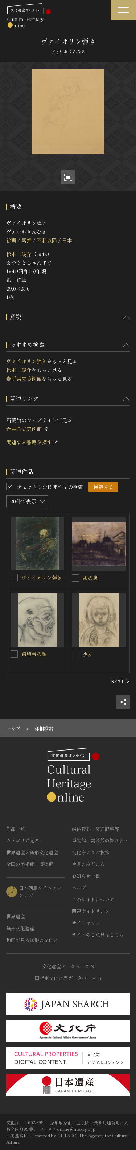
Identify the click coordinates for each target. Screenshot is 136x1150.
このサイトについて (93, 899)
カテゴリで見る (22, 840)
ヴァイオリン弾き (26, 361)
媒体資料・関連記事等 (95, 828)
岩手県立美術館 (24, 378)
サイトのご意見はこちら (98, 934)
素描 (26, 240)
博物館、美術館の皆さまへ (100, 840)
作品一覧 (15, 828)
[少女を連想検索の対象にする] (75, 654)
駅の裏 (90, 578)
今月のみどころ (88, 864)
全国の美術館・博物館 (29, 864)
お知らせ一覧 (86, 875)
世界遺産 (15, 916)
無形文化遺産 (20, 928)
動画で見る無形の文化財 (32, 940)
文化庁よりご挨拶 (91, 852)
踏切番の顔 (34, 654)
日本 (67, 240)
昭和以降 (47, 240)
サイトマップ (86, 922)
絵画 (11, 240)
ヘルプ (79, 887)
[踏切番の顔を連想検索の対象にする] (14, 654)
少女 (88, 654)
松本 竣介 (19, 254)
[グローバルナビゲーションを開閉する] (123, 10)
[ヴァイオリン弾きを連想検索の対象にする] (14, 577)
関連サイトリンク (91, 911)
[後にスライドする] (120, 681)
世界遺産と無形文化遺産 (32, 852)
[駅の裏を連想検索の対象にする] (75, 578)
